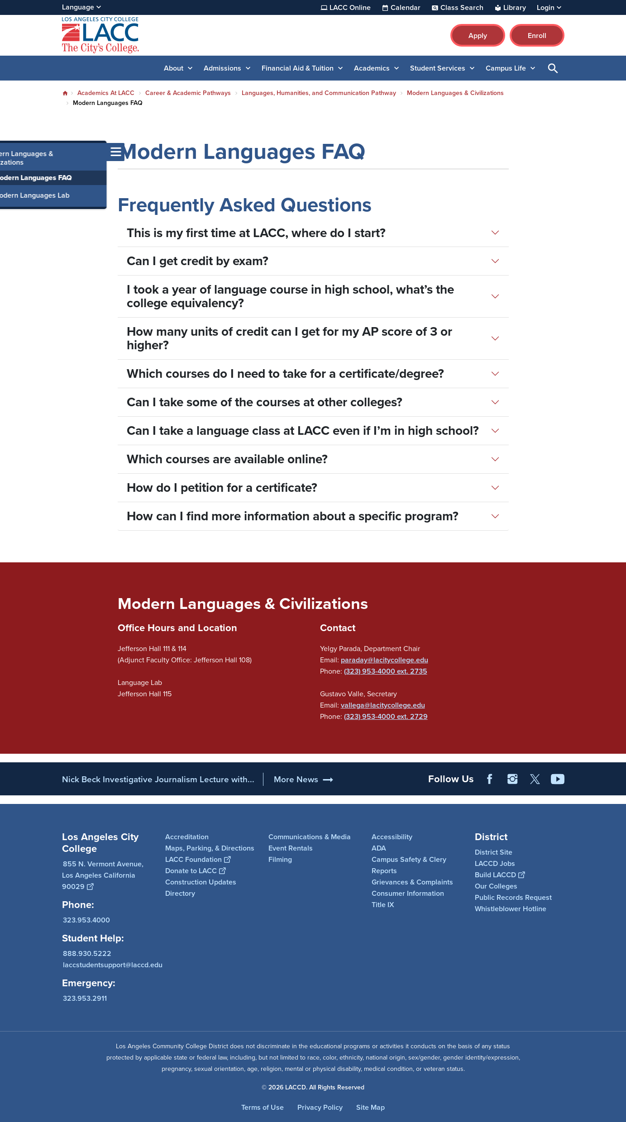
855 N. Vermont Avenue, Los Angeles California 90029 (102, 875)
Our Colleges (496, 886)
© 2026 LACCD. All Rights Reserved (313, 1087)
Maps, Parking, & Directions (209, 848)
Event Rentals (290, 848)
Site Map (370, 1107)
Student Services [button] (437, 68)
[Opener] (617, 776)
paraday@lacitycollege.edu (384, 660)
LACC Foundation (197, 859)
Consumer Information (408, 893)
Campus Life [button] (506, 68)
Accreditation (187, 837)
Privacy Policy (320, 1107)
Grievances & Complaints (412, 882)
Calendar (406, 8)
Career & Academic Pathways (188, 93)
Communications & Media (309, 837)
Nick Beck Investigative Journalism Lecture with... (158, 779)
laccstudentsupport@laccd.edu (112, 965)
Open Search (553, 68)
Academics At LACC (105, 93)
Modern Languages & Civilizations (455, 93)
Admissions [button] (222, 68)
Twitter (535, 779)
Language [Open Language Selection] (78, 7)
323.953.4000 (86, 920)
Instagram (512, 779)
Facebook (490, 779)
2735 (418, 671)
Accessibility (392, 837)
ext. (402, 671)
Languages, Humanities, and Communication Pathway (319, 93)
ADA (379, 848)
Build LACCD (500, 875)
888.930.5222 (87, 953)
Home (65, 93)
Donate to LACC (195, 870)
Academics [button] (372, 68)
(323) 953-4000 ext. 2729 (386, 716)
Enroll (537, 35)
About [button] (173, 68)
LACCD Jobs (495, 863)
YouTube (557, 779)
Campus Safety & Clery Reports (409, 865)
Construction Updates (200, 882)
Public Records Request (513, 897)
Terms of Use (262, 1107)
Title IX (383, 904)
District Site (493, 852)
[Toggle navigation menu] (9, 152)
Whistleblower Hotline (510, 908)
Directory (180, 893)
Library (514, 8)
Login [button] (545, 8)
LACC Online (350, 8)
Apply (477, 35)
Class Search (461, 8)
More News (296, 779)
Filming (280, 859)
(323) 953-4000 (369, 671)
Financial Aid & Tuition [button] (298, 68)
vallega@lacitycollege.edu (383, 705)
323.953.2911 (85, 998)
